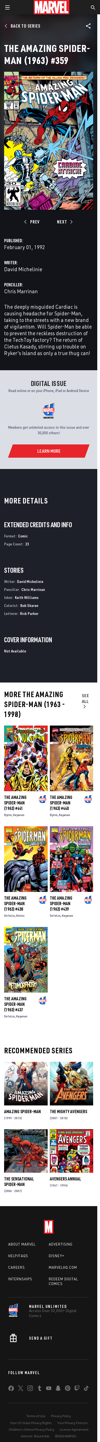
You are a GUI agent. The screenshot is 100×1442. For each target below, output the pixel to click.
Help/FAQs (18, 1256)
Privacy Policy (61, 1416)
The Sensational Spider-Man (19, 1181)
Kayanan (18, 815)
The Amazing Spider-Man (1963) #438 (15, 903)
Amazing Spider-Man (22, 1111)
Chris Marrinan (21, 291)
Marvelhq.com (63, 1267)
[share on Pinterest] (67, 1389)
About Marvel (22, 1244)
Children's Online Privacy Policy (31, 1429)
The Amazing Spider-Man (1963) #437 (15, 1004)
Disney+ (56, 1256)
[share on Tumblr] (39, 1389)
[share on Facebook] (11, 1389)
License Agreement (74, 1429)
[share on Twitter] (20, 1389)
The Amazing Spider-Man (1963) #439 (61, 903)
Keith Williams (27, 597)
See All (85, 701)
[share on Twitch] (77, 1389)
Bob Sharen (29, 605)
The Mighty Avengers (68, 1111)
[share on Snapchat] (58, 1389)
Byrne (8, 815)
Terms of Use (35, 1416)
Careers (16, 1267)
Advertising (61, 1244)
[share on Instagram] (30, 1389)
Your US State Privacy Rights (31, 1423)
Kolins (20, 915)
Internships (20, 1279)
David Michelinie (23, 269)
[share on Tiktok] (86, 1389)
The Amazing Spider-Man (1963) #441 (15, 803)
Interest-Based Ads (35, 1436)
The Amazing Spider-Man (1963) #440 (61, 803)
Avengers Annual (65, 1179)
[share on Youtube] (49, 1389)
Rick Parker (29, 613)
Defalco (9, 915)
